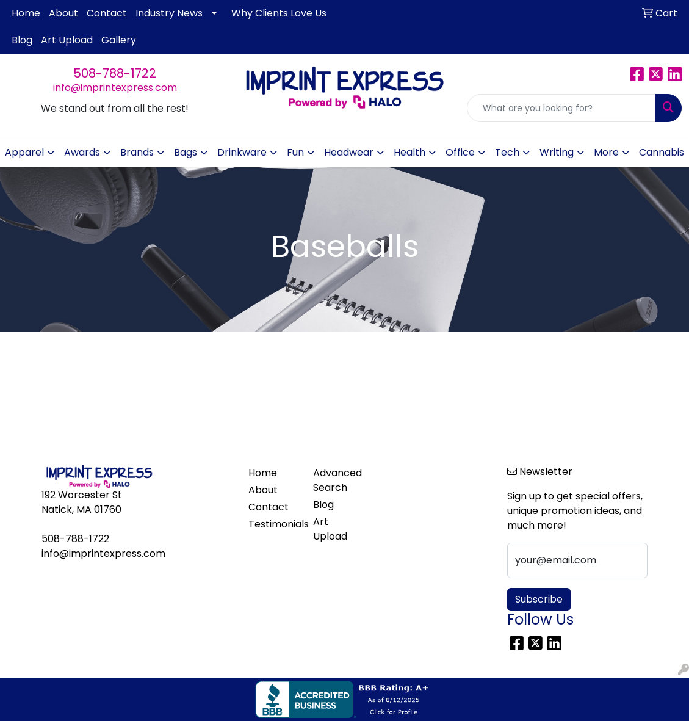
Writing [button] (556, 152)
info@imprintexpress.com (115, 88)
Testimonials (273, 524)
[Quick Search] (561, 108)
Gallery (118, 40)
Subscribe (539, 599)
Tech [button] (507, 152)
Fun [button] (295, 152)
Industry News (169, 13)
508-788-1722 (114, 73)
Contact (107, 13)
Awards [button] (82, 152)
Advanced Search (337, 480)
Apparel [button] (24, 152)
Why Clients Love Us (278, 13)
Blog (22, 40)
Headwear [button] (348, 152)
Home (26, 13)
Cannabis (661, 152)
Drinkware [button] (242, 152)
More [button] (606, 152)
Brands (137, 152)
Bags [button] (185, 152)
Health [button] (409, 152)
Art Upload (67, 40)
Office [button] (460, 152)
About (63, 13)
